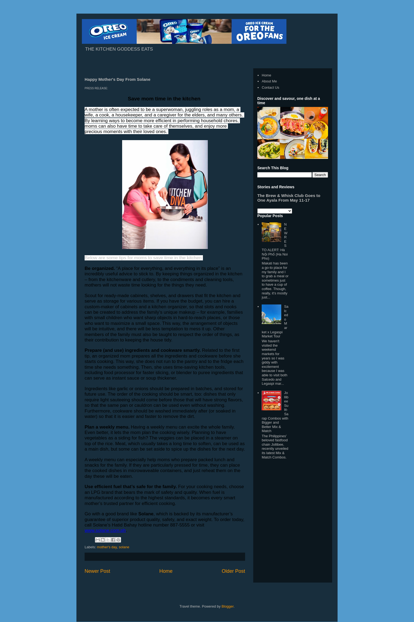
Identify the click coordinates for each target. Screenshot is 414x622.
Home (166, 571)
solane (124, 547)
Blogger (228, 606)
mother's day (107, 547)
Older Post (233, 571)
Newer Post (97, 571)
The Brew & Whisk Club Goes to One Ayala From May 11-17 (288, 197)
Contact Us (270, 87)
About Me (269, 81)
